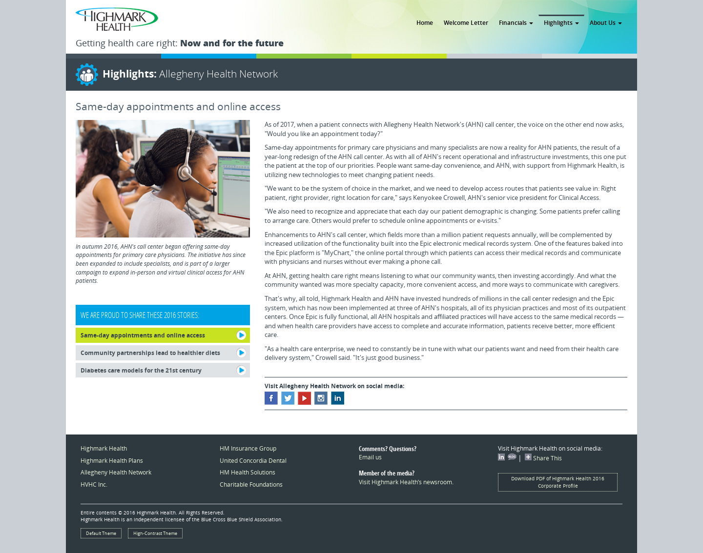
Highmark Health (104, 448)
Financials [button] (516, 22)
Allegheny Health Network (116, 472)
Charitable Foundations (251, 484)
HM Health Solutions (247, 472)
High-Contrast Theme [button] (155, 533)
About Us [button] (606, 22)
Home (424, 22)
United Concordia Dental (253, 460)
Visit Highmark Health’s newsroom (405, 482)
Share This (543, 458)
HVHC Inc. (94, 484)
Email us (370, 457)
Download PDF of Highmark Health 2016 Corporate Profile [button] (557, 482)
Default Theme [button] (101, 533)
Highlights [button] (561, 22)
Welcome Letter (466, 22)
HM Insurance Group (248, 448)
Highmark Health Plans (112, 460)
